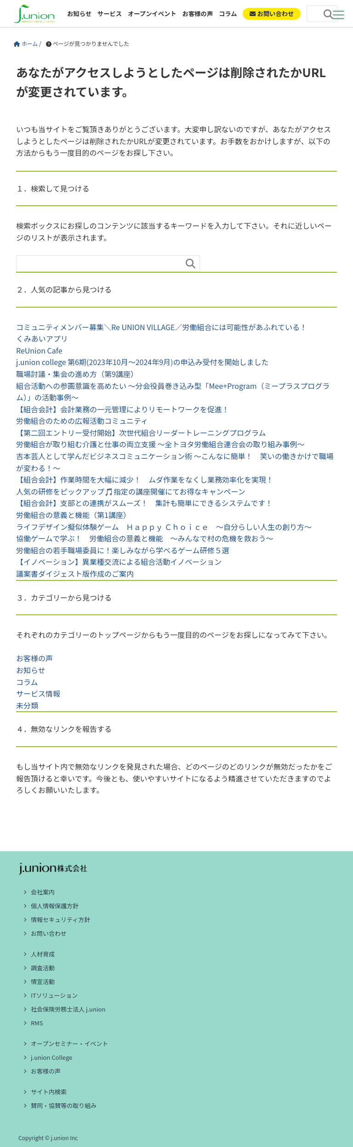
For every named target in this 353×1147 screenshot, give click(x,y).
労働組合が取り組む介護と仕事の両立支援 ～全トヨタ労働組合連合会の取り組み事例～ (160, 444)
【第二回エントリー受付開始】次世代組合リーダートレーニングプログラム (141, 432)
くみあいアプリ (42, 338)
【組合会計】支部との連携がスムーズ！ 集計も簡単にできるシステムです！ (144, 502)
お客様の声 (197, 13)
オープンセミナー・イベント (69, 1043)
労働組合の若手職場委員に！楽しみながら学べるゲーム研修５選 (122, 550)
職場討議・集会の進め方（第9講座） (77, 373)
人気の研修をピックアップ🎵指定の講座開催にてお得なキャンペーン (130, 491)
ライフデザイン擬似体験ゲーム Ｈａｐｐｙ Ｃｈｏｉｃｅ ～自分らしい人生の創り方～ (164, 526)
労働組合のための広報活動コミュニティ (82, 420)
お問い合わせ (49, 933)
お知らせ (79, 13)
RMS (37, 1022)
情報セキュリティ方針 (60, 919)
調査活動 (43, 967)
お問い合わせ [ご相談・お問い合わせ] (272, 13)
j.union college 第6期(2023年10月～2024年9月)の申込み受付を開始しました (142, 361)
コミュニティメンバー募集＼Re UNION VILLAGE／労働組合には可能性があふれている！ (161, 326)
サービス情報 (38, 693)
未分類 (27, 705)
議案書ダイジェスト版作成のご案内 (75, 573)
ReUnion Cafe (39, 350)
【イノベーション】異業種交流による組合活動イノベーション (119, 561)
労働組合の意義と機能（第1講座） (73, 514)
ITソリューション (54, 995)
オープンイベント (152, 13)
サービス (109, 13)
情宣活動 (43, 981)
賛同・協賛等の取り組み (64, 1105)
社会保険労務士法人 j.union (68, 1009)
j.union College (51, 1057)
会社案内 (43, 892)
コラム (228, 13)
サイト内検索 (49, 1091)
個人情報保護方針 (55, 905)
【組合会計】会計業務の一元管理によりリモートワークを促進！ (122, 409)
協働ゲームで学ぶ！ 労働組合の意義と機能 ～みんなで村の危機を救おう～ (144, 538)
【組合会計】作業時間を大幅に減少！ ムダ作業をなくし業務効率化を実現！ (144, 479)
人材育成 (43, 954)
